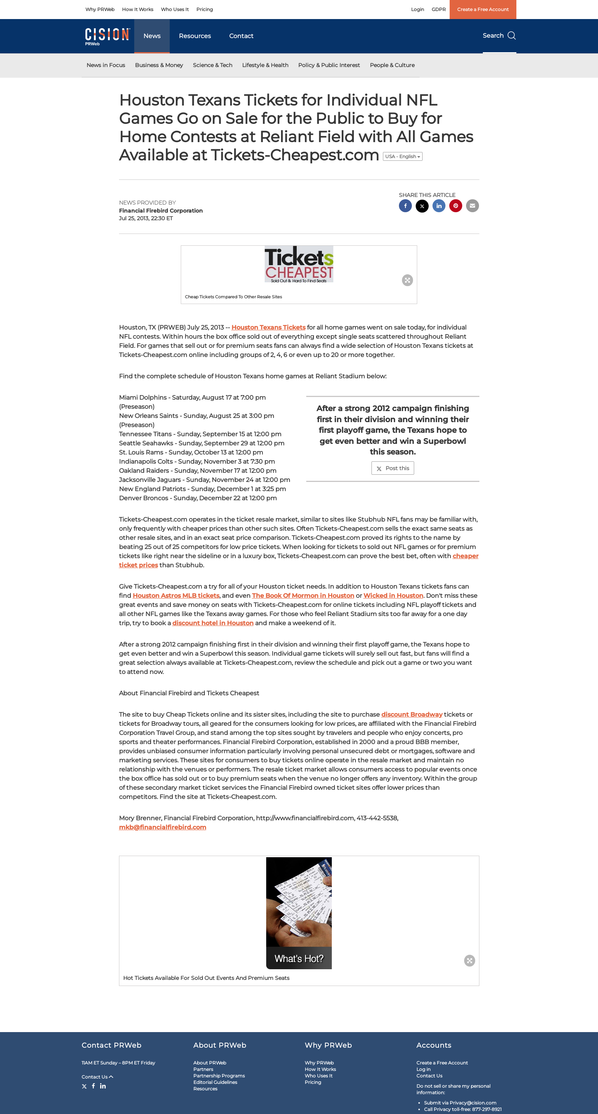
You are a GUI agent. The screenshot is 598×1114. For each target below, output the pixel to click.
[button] (299, 264)
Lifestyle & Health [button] (265, 65)
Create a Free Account (483, 9)
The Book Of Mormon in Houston (303, 595)
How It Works (137, 9)
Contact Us (97, 1077)
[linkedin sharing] (438, 206)
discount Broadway (411, 714)
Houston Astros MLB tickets (176, 595)
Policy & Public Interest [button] (329, 65)
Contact (241, 36)
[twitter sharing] (422, 207)
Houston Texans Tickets (268, 327)
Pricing (204, 9)
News (152, 36)
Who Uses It (175, 9)
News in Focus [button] (106, 65)
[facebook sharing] (405, 206)
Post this (392, 468)
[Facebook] (93, 1086)
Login (417, 9)
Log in (423, 1069)
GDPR (439, 9)
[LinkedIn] (103, 1086)
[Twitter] (85, 1086)
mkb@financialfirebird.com (162, 827)
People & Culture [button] (392, 65)
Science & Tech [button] (212, 65)
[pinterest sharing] (455, 206)
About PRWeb (209, 1063)
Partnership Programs (219, 1076)
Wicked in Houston (393, 595)
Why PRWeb (99, 9)
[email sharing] (472, 206)
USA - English (402, 156)
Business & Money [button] (159, 65)
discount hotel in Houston (213, 623)
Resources (195, 36)
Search (499, 35)
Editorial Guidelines (215, 1082)
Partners (203, 1069)
